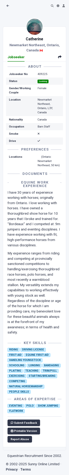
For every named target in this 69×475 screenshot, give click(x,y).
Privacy (12, 469)
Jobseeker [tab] (16, 57)
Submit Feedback (24, 423)
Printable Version (24, 431)
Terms (25, 469)
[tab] (59, 57)
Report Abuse (20, 439)
